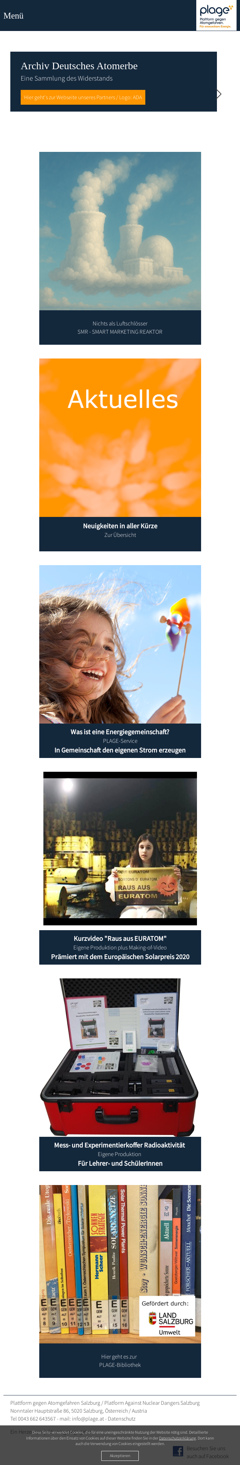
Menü (13, 15)
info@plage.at (88, 1418)
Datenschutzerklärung (177, 1438)
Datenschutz (121, 1418)
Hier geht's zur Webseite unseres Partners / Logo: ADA (83, 97)
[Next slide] (218, 95)
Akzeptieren (120, 1455)
